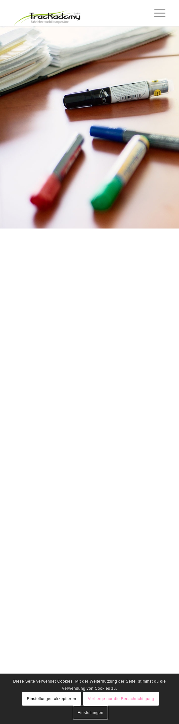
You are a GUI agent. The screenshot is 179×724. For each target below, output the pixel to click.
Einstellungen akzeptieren (51, 699)
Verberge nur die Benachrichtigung (121, 699)
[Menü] (156, 13)
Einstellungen (90, 712)
